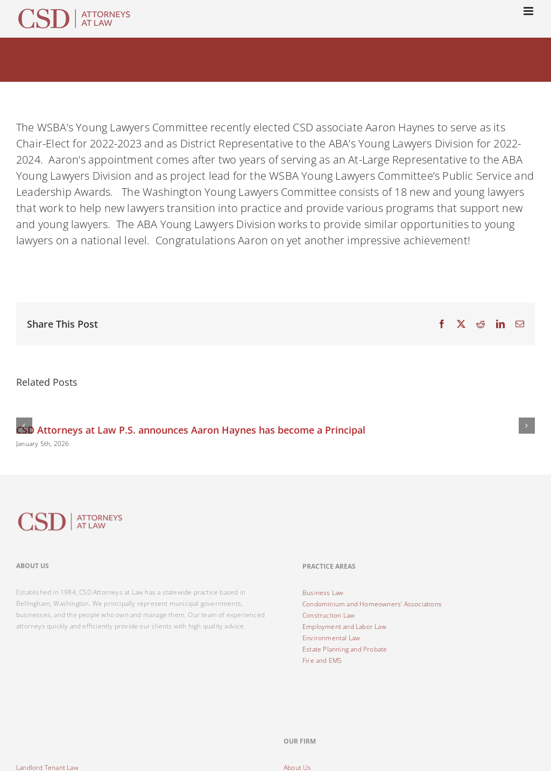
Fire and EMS (322, 660)
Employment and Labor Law (344, 626)
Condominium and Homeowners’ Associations (372, 604)
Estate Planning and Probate (344, 649)
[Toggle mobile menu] (529, 11)
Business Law (322, 592)
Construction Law (328, 615)
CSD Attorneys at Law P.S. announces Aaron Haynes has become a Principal (190, 429)
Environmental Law (331, 637)
